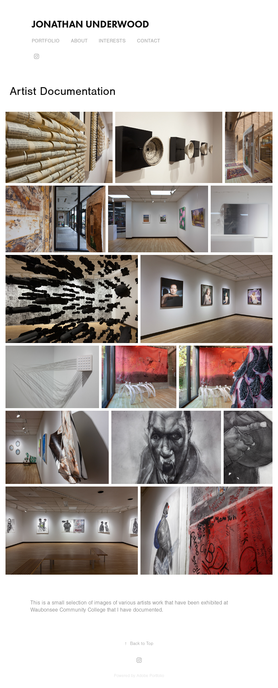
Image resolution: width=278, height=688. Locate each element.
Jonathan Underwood (90, 24)
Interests (112, 41)
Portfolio (46, 41)
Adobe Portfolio (150, 675)
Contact (148, 41)
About (79, 41)
